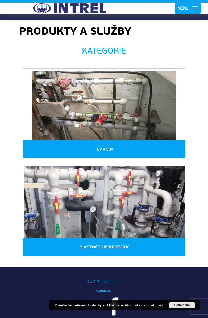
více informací (153, 305)
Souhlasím (182, 305)
